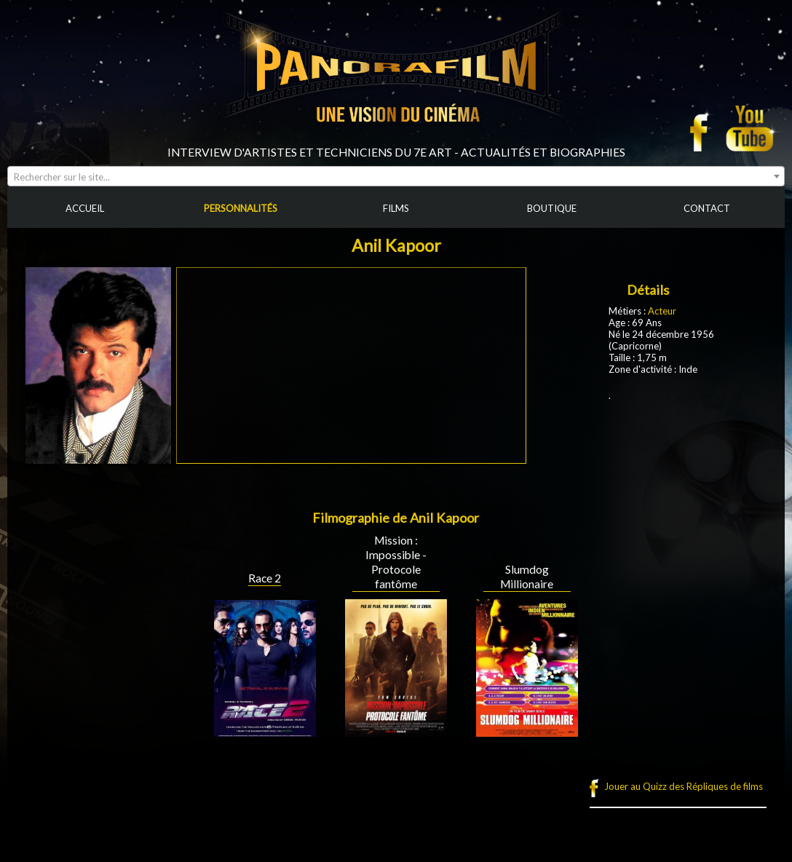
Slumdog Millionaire (526, 576)
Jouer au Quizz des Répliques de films (683, 786)
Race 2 (264, 578)
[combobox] (396, 176)
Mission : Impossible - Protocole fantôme (396, 562)
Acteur (662, 311)
